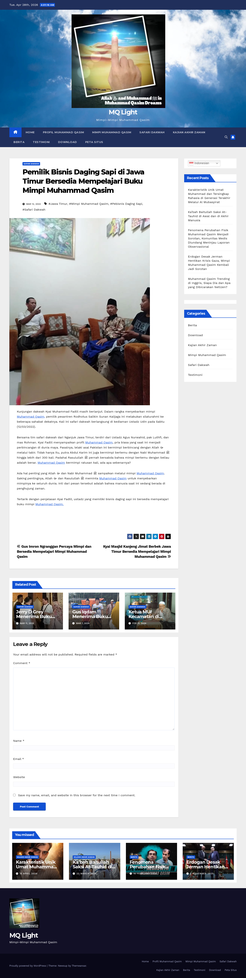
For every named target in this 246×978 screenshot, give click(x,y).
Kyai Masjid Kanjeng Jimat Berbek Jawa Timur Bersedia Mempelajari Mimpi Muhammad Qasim (137, 551)
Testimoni (41, 142)
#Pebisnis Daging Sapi (126, 204)
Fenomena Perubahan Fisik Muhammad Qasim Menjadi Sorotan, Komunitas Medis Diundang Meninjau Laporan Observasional (209, 238)
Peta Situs (94, 142)
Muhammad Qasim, (31, 416)
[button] (226, 137)
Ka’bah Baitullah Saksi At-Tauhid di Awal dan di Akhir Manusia (208, 216)
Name (18, 741)
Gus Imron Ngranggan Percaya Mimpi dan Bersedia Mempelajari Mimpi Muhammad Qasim (54, 551)
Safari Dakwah (152, 132)
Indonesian (199, 163)
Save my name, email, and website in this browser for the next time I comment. (76, 795)
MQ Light (123, 112)
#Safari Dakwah (33, 209)
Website (19, 777)
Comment (21, 663)
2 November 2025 (202, 873)
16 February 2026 (145, 873)
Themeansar (79, 965)
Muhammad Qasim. (49, 504)
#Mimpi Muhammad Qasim (88, 204)
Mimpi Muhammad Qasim (111, 132)
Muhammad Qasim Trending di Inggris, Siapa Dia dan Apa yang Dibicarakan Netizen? (209, 283)
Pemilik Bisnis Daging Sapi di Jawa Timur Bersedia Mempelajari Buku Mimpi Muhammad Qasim (83, 181)
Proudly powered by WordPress (28, 965)
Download (67, 142)
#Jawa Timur (58, 204)
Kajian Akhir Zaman (189, 132)
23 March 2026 (86, 873)
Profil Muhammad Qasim (63, 132)
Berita (19, 142)
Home (30, 132)
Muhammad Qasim (99, 442)
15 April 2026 (28, 873)
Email (18, 759)
